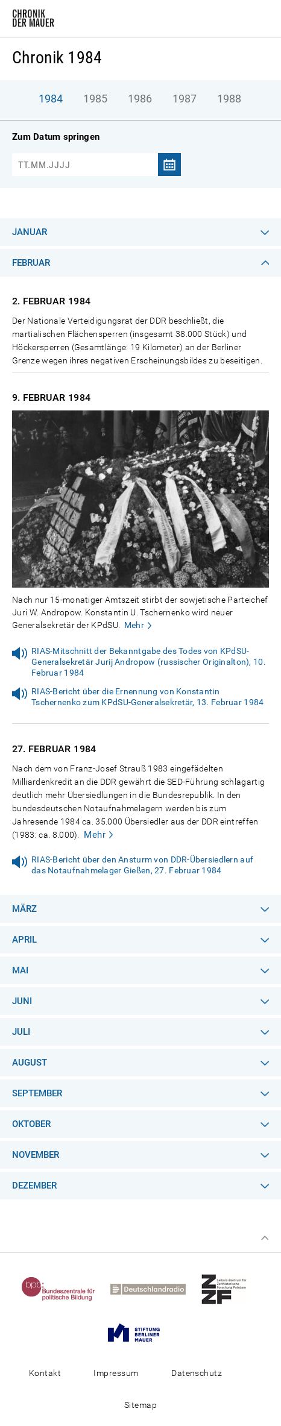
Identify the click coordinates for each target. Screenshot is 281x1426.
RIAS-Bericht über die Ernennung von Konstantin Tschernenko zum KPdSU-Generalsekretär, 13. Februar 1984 (147, 696)
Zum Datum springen (55, 136)
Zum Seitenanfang (264, 1238)
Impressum (115, 1373)
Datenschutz (196, 1373)
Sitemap (140, 1405)
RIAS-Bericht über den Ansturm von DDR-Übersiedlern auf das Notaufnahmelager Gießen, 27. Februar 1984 (142, 865)
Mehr (134, 625)
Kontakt (45, 1373)
